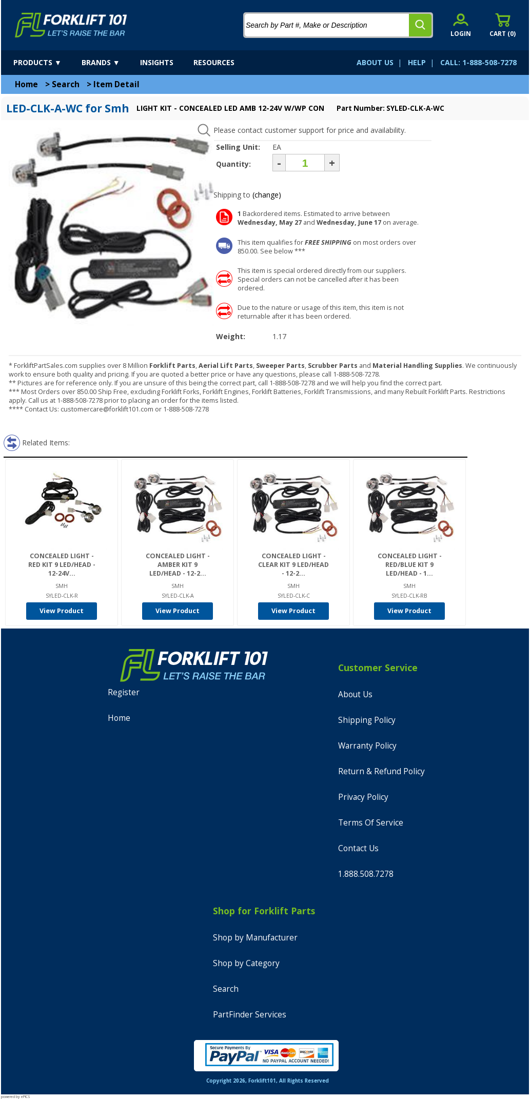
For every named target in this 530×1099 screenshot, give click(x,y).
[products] (46, 62)
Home (26, 84)
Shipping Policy (367, 720)
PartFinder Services (249, 1014)
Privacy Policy (363, 797)
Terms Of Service (370, 822)
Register (124, 692)
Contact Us (358, 848)
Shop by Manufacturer (255, 937)
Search (66, 84)
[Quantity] (305, 162)
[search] (420, 25)
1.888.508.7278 (366, 874)
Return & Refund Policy (381, 771)
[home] (71, 25)
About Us (355, 694)
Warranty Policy (367, 745)
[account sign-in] (460, 24)
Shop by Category (246, 963)
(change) (266, 195)
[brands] (110, 62)
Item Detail (116, 84)
